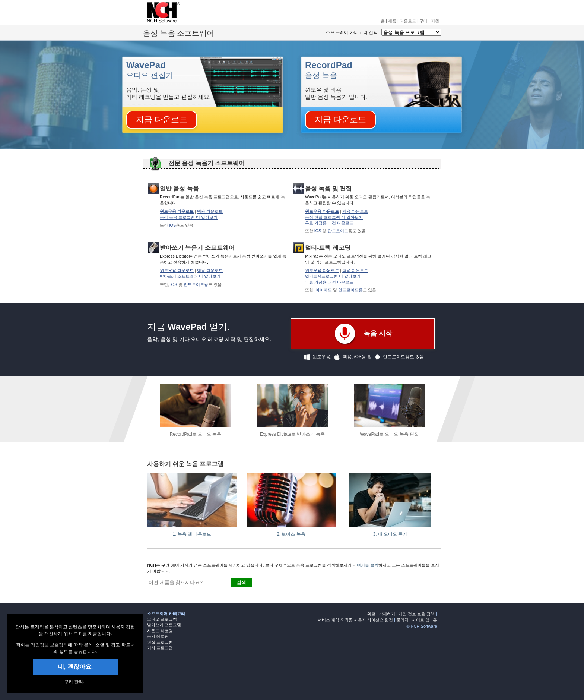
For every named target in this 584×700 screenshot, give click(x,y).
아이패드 (323, 290)
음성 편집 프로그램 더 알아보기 (334, 217)
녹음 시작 (363, 333)
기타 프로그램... (161, 648)
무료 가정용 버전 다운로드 (329, 223)
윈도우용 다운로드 (177, 211)
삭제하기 (387, 614)
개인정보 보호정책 (49, 644)
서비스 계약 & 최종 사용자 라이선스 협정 (355, 620)
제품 (392, 21)
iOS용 (360, 356)
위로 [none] (371, 614)
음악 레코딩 (158, 636)
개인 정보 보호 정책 (417, 614)
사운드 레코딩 (160, 630)
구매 (423, 21)
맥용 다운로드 (210, 211)
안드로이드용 (196, 284)
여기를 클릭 (367, 565)
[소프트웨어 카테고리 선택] (411, 32)
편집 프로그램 (160, 642)
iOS (172, 225)
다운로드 (408, 21)
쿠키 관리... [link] (75, 681)
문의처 (402, 620)
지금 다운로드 (161, 119)
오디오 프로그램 (162, 619)
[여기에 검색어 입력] (187, 582)
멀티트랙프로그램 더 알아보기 (333, 276)
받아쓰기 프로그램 (164, 624)
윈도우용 (315, 357)
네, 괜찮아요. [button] (75, 666)
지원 (435, 21)
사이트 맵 (420, 620)
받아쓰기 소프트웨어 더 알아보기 (190, 276)
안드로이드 (338, 230)
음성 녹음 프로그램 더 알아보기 (189, 217)
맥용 (341, 357)
